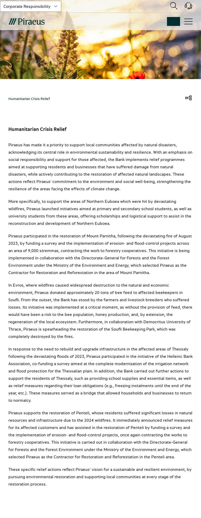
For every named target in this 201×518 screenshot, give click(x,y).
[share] (188, 98)
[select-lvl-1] (30, 6)
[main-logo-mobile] (26, 21)
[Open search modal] (174, 6)
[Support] (185, 7)
